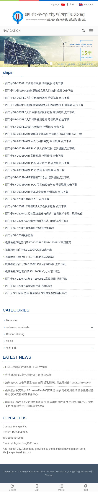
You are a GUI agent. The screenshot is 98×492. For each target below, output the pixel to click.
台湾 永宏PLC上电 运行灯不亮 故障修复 (28, 374)
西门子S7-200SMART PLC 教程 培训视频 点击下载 (34, 170)
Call (36, 487)
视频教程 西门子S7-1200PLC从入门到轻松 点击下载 (35, 264)
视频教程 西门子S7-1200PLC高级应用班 (28, 249)
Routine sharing (15, 334)
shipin (9, 341)
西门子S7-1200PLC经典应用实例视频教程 (29, 228)
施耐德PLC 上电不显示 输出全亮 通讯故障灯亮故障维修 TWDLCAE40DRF (48, 382)
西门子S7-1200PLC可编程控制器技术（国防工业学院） (37, 220)
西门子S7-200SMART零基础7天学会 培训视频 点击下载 (37, 177)
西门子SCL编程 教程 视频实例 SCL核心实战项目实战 (36, 293)
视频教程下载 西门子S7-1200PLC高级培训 (30, 256)
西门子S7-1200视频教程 (19, 235)
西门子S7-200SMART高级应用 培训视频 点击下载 (34, 155)
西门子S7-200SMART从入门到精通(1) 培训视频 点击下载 (38, 141)
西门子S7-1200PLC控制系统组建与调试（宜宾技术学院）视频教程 (43, 213)
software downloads (17, 327)
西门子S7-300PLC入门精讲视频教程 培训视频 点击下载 (37, 119)
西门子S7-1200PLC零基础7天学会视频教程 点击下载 (35, 206)
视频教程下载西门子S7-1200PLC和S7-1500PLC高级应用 (38, 242)
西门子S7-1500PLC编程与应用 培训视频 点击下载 (34, 83)
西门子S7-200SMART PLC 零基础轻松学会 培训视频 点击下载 (41, 184)
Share (12, 487)
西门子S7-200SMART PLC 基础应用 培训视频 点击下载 (37, 162)
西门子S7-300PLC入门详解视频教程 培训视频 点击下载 (37, 97)
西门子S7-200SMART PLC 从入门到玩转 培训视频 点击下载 (40, 148)
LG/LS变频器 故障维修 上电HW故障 (26, 366)
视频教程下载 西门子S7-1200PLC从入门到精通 (32, 271)
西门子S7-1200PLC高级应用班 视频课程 (28, 285)
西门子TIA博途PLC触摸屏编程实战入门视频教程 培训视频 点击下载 (44, 105)
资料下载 (11, 347)
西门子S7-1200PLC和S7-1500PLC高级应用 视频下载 (36, 278)
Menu (61, 487)
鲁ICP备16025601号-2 (83, 471)
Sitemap (49, 475)
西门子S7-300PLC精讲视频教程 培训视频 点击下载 (34, 126)
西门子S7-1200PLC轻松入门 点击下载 (27, 199)
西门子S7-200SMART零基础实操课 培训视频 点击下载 (36, 191)
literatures (11, 320)
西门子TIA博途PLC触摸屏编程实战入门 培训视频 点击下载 (39, 90)
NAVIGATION (12, 30)
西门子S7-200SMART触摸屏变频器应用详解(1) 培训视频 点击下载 (43, 133)
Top (86, 487)
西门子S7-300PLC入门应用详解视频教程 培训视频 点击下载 (40, 112)
